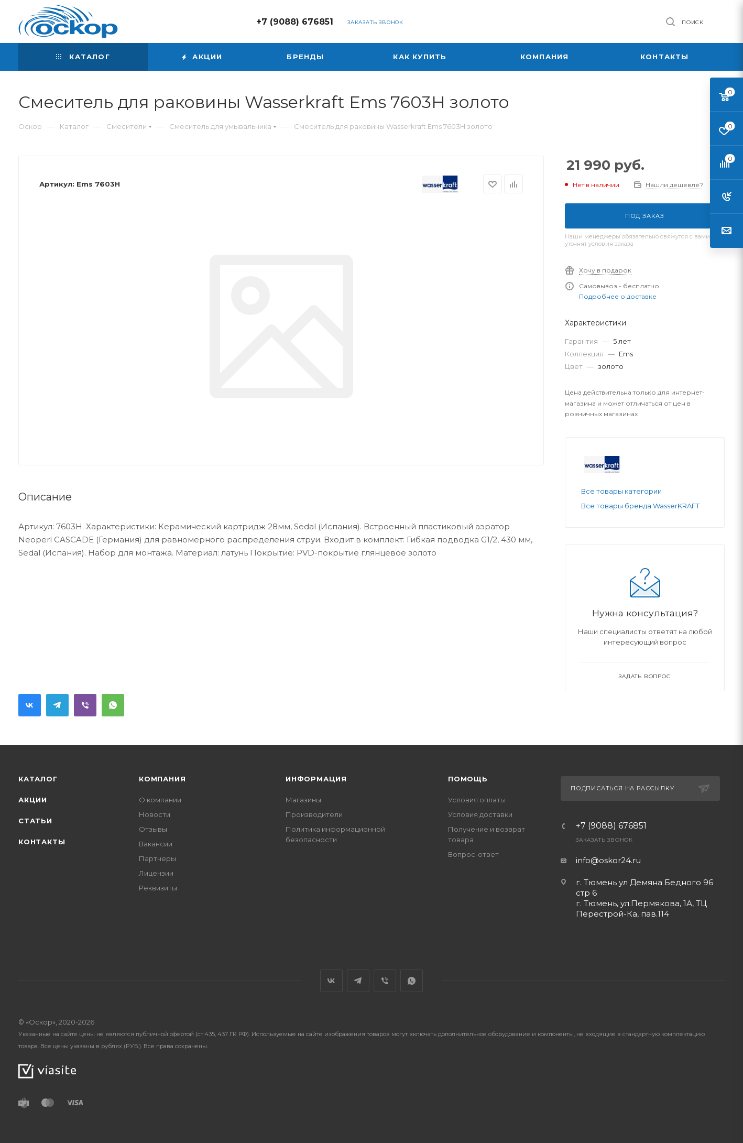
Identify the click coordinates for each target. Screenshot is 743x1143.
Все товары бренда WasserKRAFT (640, 506)
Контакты (41, 841)
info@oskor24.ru (608, 860)
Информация (316, 779)
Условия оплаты (477, 800)
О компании (160, 800)
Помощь (468, 779)
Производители (314, 814)
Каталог (38, 779)
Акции (32, 800)
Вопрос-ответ (473, 854)
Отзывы (153, 829)
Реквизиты (158, 888)
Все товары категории (621, 491)
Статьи (35, 821)
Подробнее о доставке (618, 296)
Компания (162, 779)
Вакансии (155, 844)
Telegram (57, 705)
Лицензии (156, 873)
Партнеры (157, 858)
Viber (85, 705)
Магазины (303, 800)
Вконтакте (29, 705)
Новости (154, 814)
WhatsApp (113, 705)
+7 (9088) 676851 (294, 22)
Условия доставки (480, 814)
